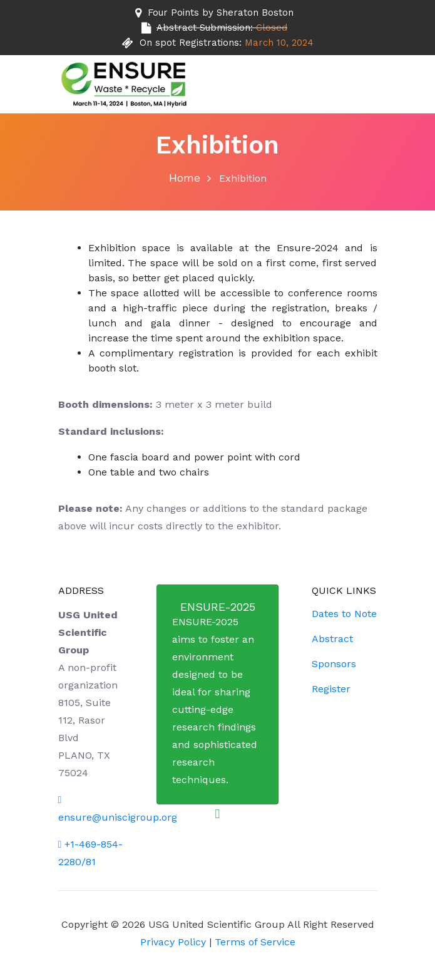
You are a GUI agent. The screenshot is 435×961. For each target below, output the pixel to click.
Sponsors (334, 664)
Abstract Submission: (221, 27)
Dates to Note (344, 614)
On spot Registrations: (227, 42)
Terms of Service (255, 942)
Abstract (332, 639)
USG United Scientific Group (217, 924)
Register (331, 689)
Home (184, 177)
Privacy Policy (173, 942)
